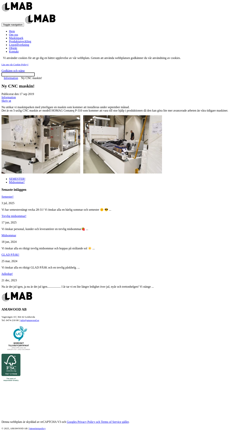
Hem (12, 31)
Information (11, 78)
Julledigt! (7, 273)
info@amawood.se (29, 320)
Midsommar (9, 235)
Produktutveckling (20, 41)
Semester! (8, 196)
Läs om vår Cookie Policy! (15, 64)
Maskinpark (16, 38)
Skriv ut (6, 100)
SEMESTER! (17, 178)
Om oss (13, 34)
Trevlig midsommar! (14, 216)
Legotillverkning (19, 44)
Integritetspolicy (37, 428)
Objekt (13, 48)
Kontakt (14, 51)
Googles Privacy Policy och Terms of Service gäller (98, 421)
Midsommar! (17, 182)
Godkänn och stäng (13, 70)
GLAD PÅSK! (10, 254)
